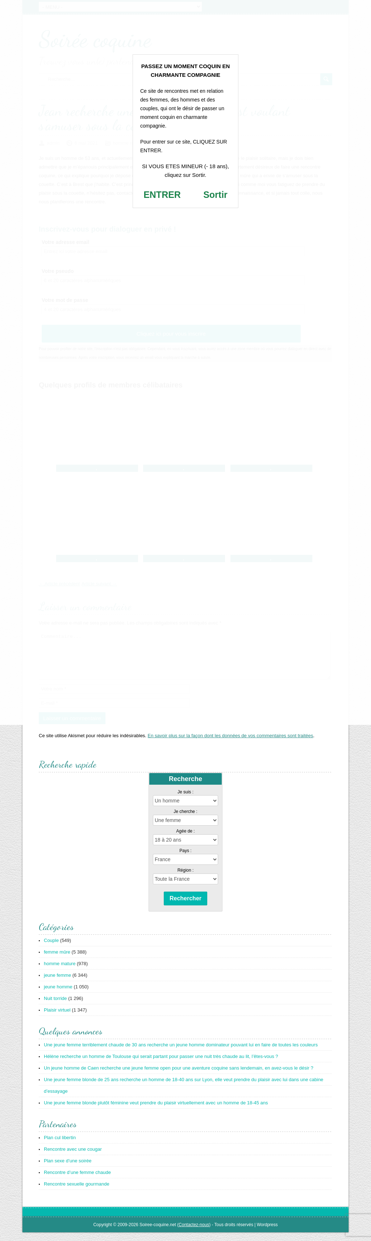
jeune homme (58, 995)
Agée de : (185, 839)
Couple (51, 949)
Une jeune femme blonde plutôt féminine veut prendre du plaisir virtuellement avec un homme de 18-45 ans (156, 1111)
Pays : (185, 859)
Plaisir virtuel (57, 1018)
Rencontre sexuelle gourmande (76, 1192)
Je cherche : (185, 820)
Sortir (215, 195)
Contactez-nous (194, 1233)
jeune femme (57, 984)
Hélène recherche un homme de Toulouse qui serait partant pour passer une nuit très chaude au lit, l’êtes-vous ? (161, 1065)
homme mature (59, 972)
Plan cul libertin (60, 1146)
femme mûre (57, 960)
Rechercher (185, 907)
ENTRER (162, 195)
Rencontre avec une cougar (73, 1158)
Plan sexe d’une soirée (68, 1169)
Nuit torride (55, 1007)
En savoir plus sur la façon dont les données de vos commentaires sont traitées (230, 744)
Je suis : (185, 800)
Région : (186, 878)
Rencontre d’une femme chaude (77, 1181)
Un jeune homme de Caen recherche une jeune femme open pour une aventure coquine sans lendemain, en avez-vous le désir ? (178, 1076)
